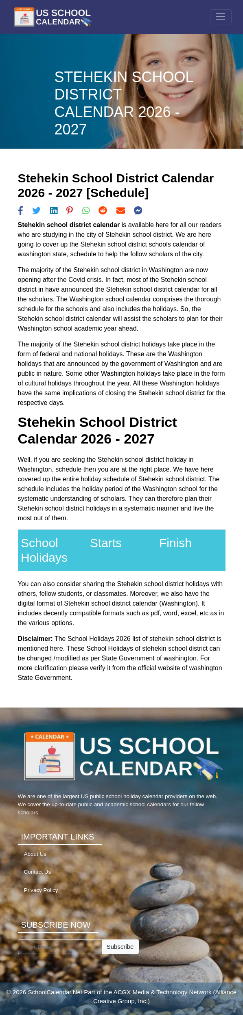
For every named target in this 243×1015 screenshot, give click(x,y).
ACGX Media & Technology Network (163, 992)
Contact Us (37, 872)
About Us (35, 854)
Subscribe (120, 946)
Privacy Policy (41, 890)
